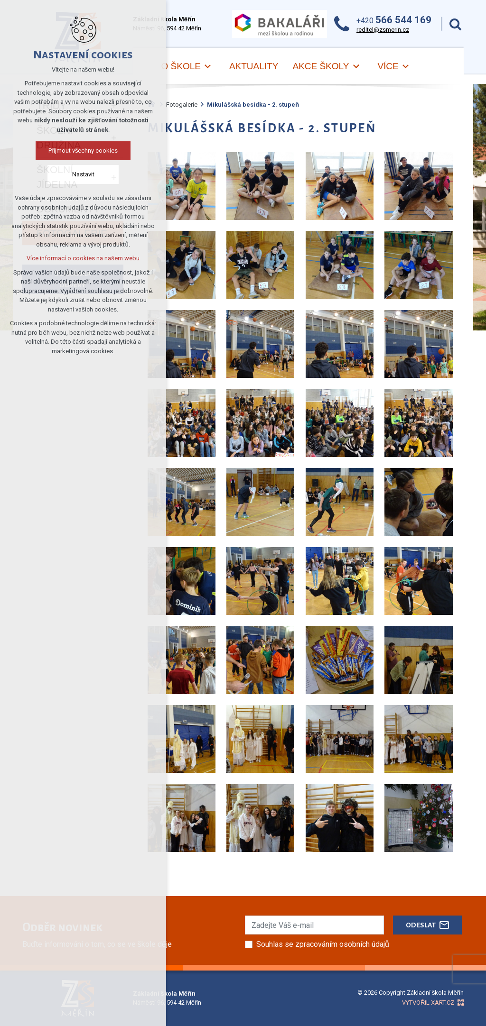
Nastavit (83, 174)
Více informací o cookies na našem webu (83, 258)
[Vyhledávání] (455, 24)
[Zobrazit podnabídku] (208, 66)
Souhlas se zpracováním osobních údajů (322, 944)
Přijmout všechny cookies (83, 150)
